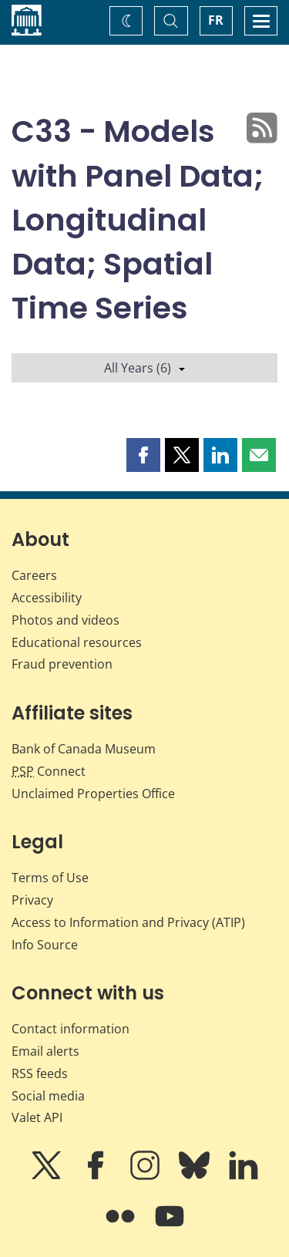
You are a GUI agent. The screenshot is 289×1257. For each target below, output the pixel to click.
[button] (143, 455)
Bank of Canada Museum (84, 748)
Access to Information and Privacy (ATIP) (128, 922)
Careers (34, 575)
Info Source (45, 944)
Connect (49, 771)
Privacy (32, 899)
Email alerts (45, 1051)
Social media (48, 1095)
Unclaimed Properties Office (93, 793)
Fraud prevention (62, 663)
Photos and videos (65, 620)
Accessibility (47, 597)
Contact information (70, 1028)
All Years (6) (144, 367)
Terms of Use (50, 877)
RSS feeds (40, 1073)
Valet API (37, 1117)
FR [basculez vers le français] (215, 20)
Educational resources (77, 642)
